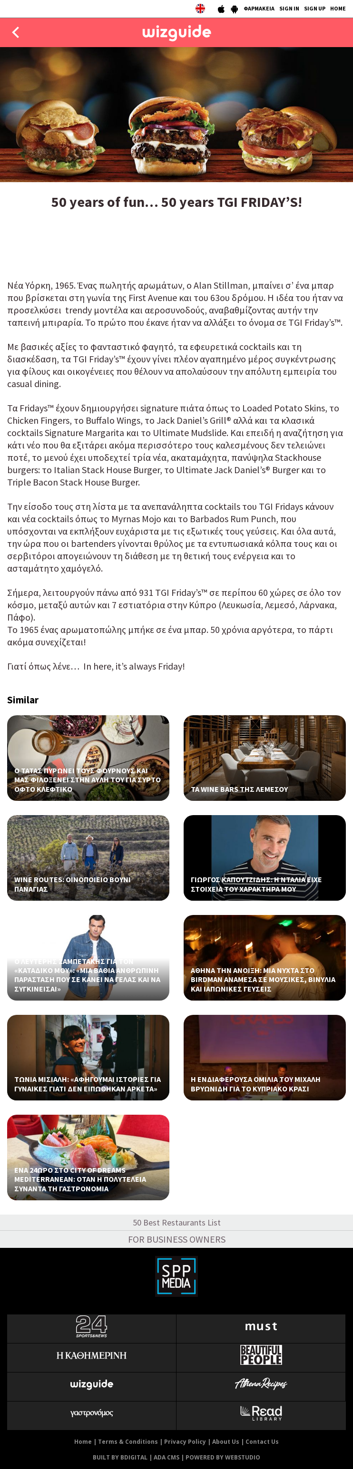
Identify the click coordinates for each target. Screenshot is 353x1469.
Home (83, 1442)
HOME (338, 8)
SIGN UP (314, 8)
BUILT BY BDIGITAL (120, 1457)
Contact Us (262, 1442)
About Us (225, 1442)
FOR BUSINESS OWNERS (177, 1239)
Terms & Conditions (128, 1442)
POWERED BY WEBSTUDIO (223, 1457)
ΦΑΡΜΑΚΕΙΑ (259, 8)
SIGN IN (289, 8)
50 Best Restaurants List (177, 1222)
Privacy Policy (185, 1442)
